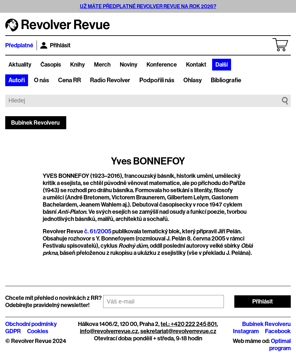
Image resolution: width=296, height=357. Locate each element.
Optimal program (280, 344)
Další (221, 64)
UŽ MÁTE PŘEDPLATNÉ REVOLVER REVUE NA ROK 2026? (148, 6)
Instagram (246, 331)
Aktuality (19, 64)
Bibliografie (226, 80)
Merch (102, 64)
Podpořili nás (156, 80)
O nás (41, 80)
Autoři (16, 80)
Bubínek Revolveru (35, 122)
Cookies (37, 331)
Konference (162, 64)
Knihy (77, 64)
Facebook (278, 331)
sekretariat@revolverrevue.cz (178, 331)
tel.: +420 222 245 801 (189, 324)
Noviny (128, 64)
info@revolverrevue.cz (109, 331)
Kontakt (196, 64)
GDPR (13, 331)
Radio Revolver (110, 80)
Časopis (50, 64)
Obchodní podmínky (31, 324)
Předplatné (19, 45)
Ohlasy (192, 80)
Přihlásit (55, 45)
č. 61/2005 (97, 231)
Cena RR (69, 80)
